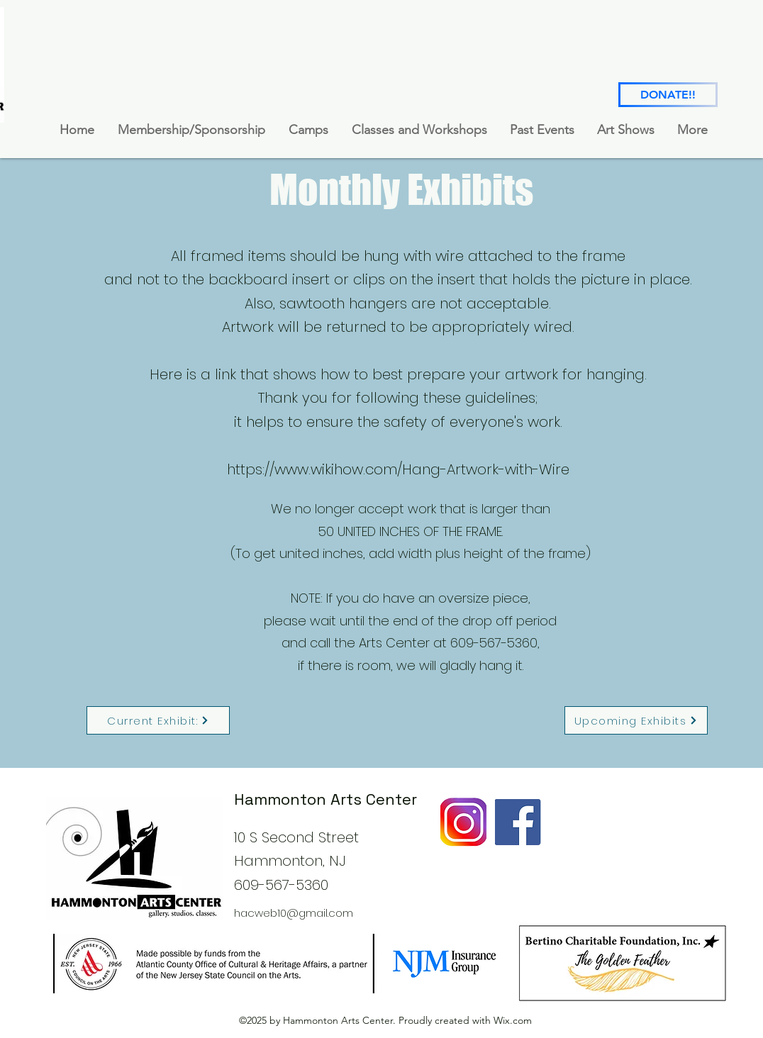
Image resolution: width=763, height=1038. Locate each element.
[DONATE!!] (668, 94)
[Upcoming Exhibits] (636, 720)
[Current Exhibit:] (158, 720)
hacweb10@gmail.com (293, 912)
